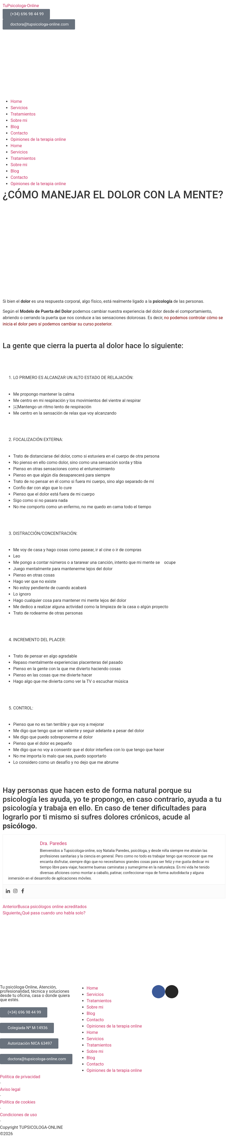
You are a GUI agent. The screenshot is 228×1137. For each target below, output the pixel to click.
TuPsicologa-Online (21, 5)
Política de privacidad (20, 1076)
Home (16, 101)
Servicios (19, 107)
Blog (15, 126)
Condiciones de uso (18, 1114)
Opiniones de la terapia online (38, 139)
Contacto (19, 133)
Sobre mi (19, 120)
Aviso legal (10, 1089)
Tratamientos (23, 114)
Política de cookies (17, 1102)
